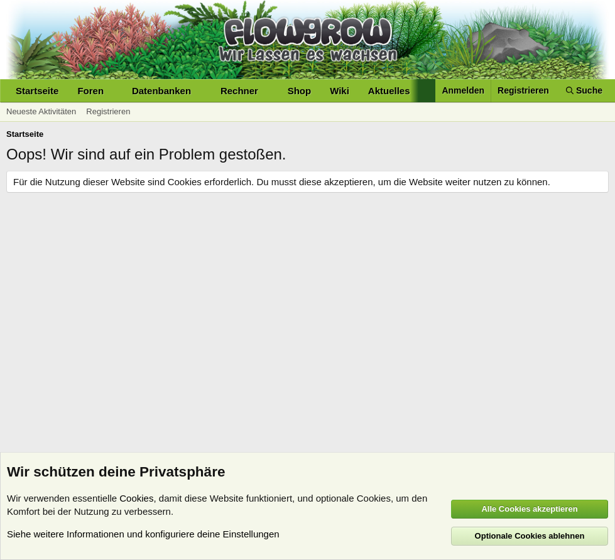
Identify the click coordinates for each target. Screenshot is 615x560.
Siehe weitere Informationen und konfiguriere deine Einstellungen (143, 534)
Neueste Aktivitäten (41, 111)
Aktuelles (389, 90)
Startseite (37, 90)
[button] (113, 90)
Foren (90, 90)
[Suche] (584, 90)
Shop (300, 90)
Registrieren (108, 111)
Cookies (136, 498)
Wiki (339, 90)
